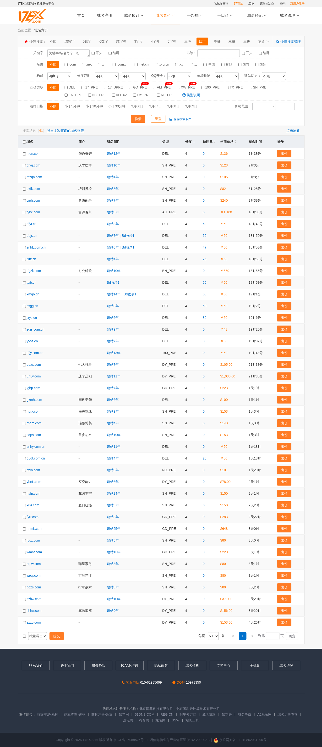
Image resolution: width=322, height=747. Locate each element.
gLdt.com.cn (36, 458)
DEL (70, 87)
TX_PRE (235, 87)
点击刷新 (293, 131)
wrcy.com (33, 575)
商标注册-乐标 (102, 714)
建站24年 (114, 493)
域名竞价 (165, 15)
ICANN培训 (129, 665)
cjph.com (33, 200)
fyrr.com (32, 517)
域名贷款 (209, 714)
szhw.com (34, 599)
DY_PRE (142, 95)
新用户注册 (297, 3)
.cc (180, 64)
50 (205, 294)
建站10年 (114, 165)
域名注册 (104, 15)
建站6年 (113, 247)
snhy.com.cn (36, 446)
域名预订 (134, 15)
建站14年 (114, 294)
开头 (97, 53)
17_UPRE (114, 87)
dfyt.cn (31, 224)
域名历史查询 (288, 714)
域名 (28, 142)
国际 (260, 64)
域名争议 (245, 714)
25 (205, 458)
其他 (227, 64)
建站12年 (114, 153)
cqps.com (34, 435)
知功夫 (227, 714)
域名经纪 (257, 15)
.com (71, 64)
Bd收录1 (128, 236)
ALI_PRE (162, 87)
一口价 (225, 15)
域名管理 (290, 15)
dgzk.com (34, 271)
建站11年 (114, 376)
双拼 (232, 41)
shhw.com (34, 611)
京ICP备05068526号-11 (131, 740)
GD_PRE (138, 87)
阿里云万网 (188, 714)
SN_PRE (257, 87)
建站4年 (113, 177)
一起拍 (195, 15)
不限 (53, 41)
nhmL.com (34, 529)
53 (205, 306)
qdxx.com (34, 364)
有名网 (144, 720)
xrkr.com (33, 505)
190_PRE (211, 87)
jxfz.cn (31, 259)
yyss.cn (32, 341)
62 (205, 224)
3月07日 (155, 106)
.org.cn (162, 64)
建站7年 (113, 200)
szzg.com (34, 622)
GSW (175, 720)
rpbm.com (34, 423)
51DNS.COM (144, 714)
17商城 (238, 3)
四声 (202, 41)
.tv (194, 64)
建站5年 (113, 318)
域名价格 (192, 665)
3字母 (138, 41)
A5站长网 (264, 714)
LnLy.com (34, 376)
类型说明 (191, 95)
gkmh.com (34, 400)
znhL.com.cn (36, 247)
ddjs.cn (32, 236)
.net (87, 64)
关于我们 (67, 665)
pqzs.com (34, 587)
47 (205, 247)
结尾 (114, 53)
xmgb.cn (33, 294)
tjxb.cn (31, 282)
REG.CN (166, 714)
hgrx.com (33, 411)
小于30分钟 (117, 106)
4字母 (155, 41)
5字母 (172, 41)
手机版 (255, 665)
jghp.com (33, 388)
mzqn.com (34, 177)
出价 (284, 153)
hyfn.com (33, 493)
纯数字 (70, 41)
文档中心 (223, 665)
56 (205, 236)
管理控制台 (267, 3)
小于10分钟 (94, 106)
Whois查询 (221, 3)
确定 (292, 636)
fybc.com (33, 212)
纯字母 (121, 41)
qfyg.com (33, 165)
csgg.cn (32, 306)
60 (205, 282)
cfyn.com (33, 470)
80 (205, 318)
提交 (56, 636)
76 (205, 259)
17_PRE (90, 87)
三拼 (246, 41)
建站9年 (113, 329)
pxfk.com (33, 189)
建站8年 (113, 189)
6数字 (103, 41)
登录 (283, 3)
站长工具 (192, 720)
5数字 (87, 41)
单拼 (217, 41)
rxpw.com (34, 564)
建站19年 (114, 435)
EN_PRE (74, 95)
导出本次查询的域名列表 (65, 131)
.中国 (209, 64)
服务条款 (98, 665)
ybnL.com (34, 482)
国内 (244, 64)
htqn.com (33, 153)
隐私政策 (161, 665)
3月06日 (137, 106)
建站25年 (114, 529)
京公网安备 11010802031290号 (240, 740)
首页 (81, 15)
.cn (102, 64)
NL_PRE (166, 95)
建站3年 (113, 224)
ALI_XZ (120, 95)
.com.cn (121, 64)
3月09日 (191, 106)
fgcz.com (33, 540)
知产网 (124, 714)
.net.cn (142, 64)
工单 (251, 3)
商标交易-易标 (47, 714)
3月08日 (173, 106)
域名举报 (286, 665)
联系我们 (36, 665)
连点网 (128, 720)
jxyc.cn (32, 318)
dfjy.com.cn (35, 353)
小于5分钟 (72, 106)
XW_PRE (186, 87)
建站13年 (114, 353)
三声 (187, 41)
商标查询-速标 (75, 714)
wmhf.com (34, 552)
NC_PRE (97, 95)
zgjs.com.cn (35, 329)
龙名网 (160, 720)
